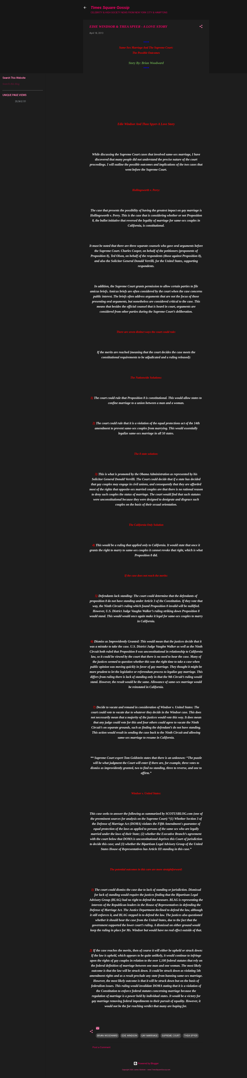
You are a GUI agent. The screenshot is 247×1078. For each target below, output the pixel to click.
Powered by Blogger (146, 1063)
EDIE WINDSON (129, 1035)
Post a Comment (101, 1047)
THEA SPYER (190, 1035)
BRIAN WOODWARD (107, 1035)
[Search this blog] (23, 84)
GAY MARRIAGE (149, 1035)
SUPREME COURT (171, 1035)
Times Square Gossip (110, 7)
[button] (201, 27)
